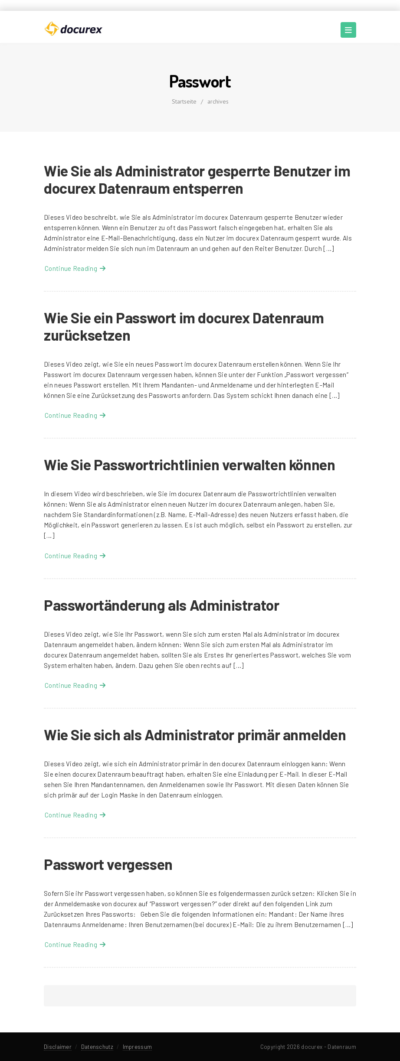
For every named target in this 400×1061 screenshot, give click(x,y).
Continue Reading (75, 268)
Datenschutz (97, 1046)
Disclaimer (58, 1046)
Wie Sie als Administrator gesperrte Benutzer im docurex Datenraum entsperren (197, 179)
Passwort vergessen (108, 864)
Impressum (137, 1046)
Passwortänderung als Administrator (161, 605)
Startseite (184, 101)
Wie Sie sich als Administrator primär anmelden (195, 734)
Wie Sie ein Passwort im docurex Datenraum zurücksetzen (184, 326)
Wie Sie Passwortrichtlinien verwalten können (189, 464)
